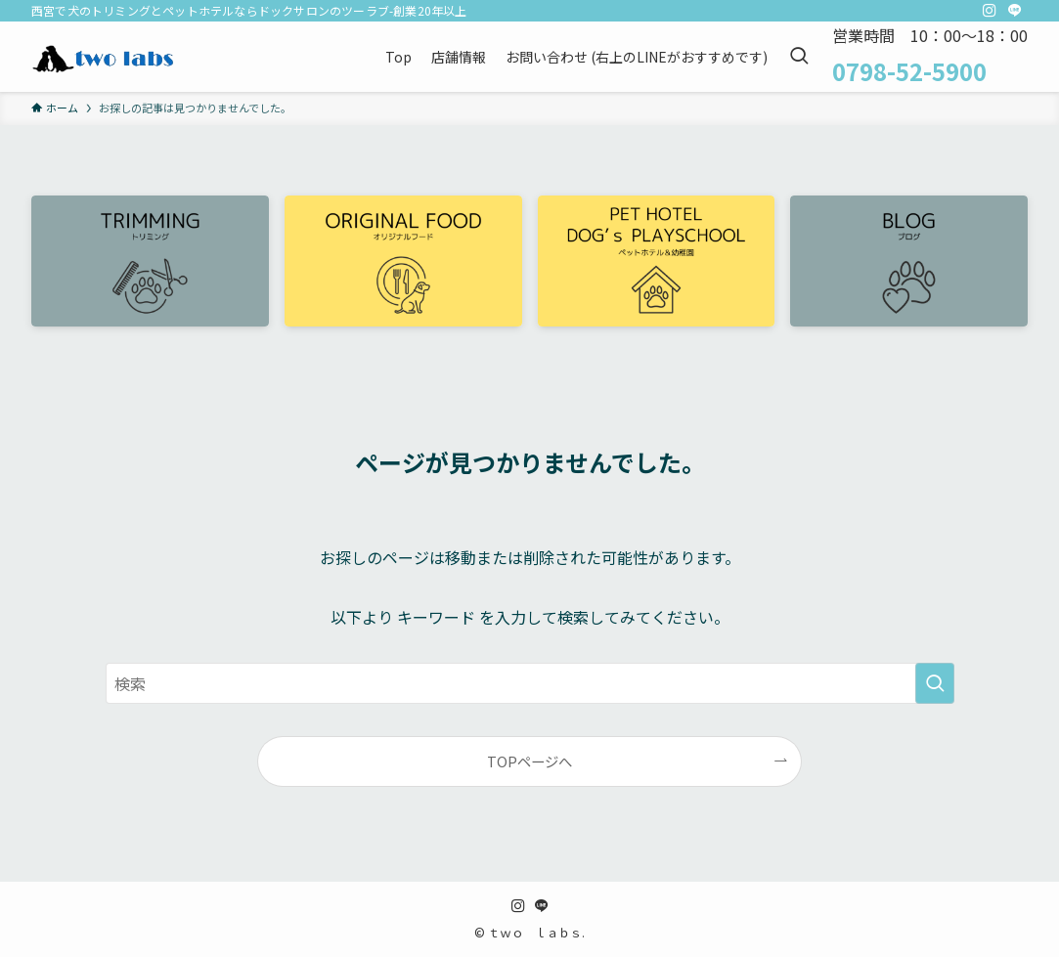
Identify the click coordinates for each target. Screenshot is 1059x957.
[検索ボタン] (798, 57)
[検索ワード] (530, 683)
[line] (1015, 11)
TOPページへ (529, 761)
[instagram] (989, 11)
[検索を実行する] (934, 683)
